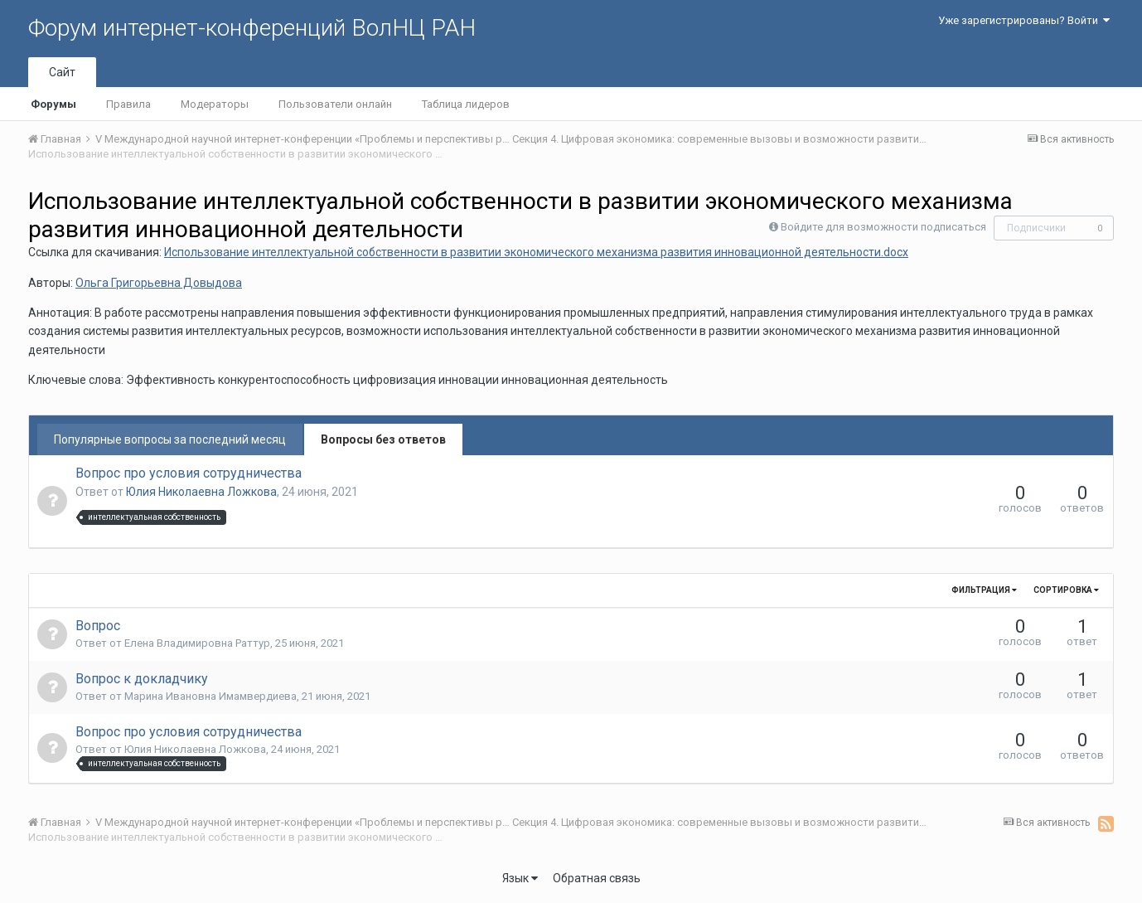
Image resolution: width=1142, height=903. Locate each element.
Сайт (62, 72)
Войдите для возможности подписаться (883, 227)
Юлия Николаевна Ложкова (201, 491)
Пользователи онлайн (335, 104)
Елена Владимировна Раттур (197, 643)
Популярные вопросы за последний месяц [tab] (170, 439)
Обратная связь (597, 878)
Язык (520, 878)
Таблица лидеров (466, 104)
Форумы (53, 104)
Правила (128, 104)
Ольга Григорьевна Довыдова (158, 282)
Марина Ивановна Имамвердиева (210, 696)
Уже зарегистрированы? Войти (1024, 20)
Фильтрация (984, 590)
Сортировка (1066, 590)
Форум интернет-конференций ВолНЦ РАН (252, 27)
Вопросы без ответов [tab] (383, 439)
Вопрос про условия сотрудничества (188, 473)
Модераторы (215, 104)
